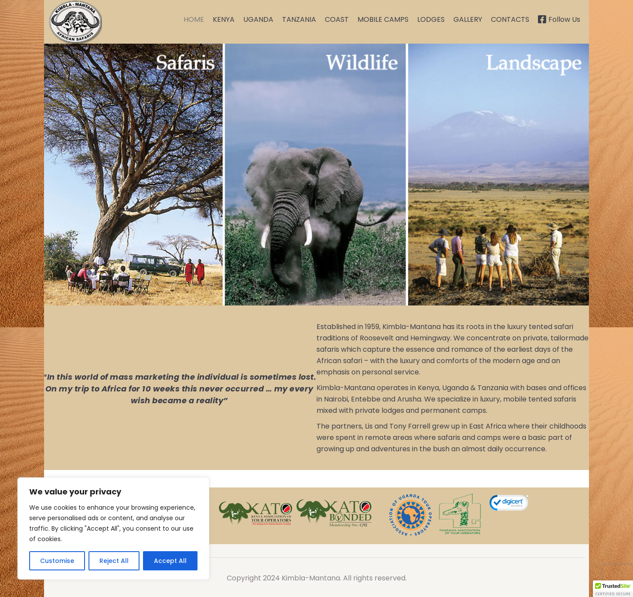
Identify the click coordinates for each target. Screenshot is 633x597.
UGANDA (258, 19)
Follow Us (559, 19)
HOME (194, 19)
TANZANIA (299, 19)
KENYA (224, 19)
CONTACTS (510, 19)
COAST (337, 19)
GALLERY (467, 19)
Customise (57, 560)
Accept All (170, 560)
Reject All (114, 560)
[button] (613, 588)
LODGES (431, 19)
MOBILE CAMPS (382, 19)
